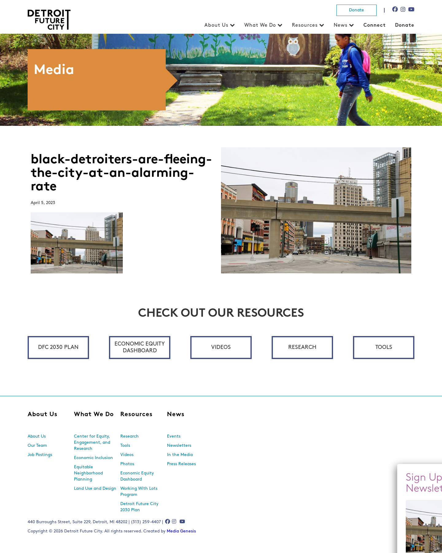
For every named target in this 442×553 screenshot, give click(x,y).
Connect (374, 25)
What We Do (260, 25)
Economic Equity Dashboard (139, 347)
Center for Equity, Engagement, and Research (92, 442)
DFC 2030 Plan (58, 347)
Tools (383, 347)
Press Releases (181, 464)
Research (302, 347)
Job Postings (40, 455)
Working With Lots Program (138, 491)
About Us (216, 25)
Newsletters (179, 445)
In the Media (180, 455)
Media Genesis (181, 531)
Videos (221, 347)
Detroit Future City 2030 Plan (139, 507)
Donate (356, 10)
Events (173, 436)
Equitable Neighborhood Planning (88, 473)
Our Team (37, 445)
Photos (127, 464)
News (340, 25)
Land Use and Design (95, 488)
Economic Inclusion (93, 458)
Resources (305, 25)
